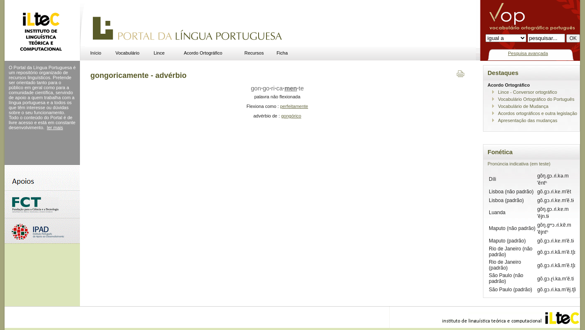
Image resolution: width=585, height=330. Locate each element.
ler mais (55, 127)
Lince (159, 52)
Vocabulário (127, 52)
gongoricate (277, 88)
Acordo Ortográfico (203, 52)
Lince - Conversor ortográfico (527, 92)
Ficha (282, 52)
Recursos (254, 52)
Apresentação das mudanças (527, 120)
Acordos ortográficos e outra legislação (537, 113)
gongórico (291, 115)
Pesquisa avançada (528, 53)
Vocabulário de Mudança (523, 106)
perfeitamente (294, 106)
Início (95, 52)
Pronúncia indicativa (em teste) (519, 163)
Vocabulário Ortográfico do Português (536, 99)
